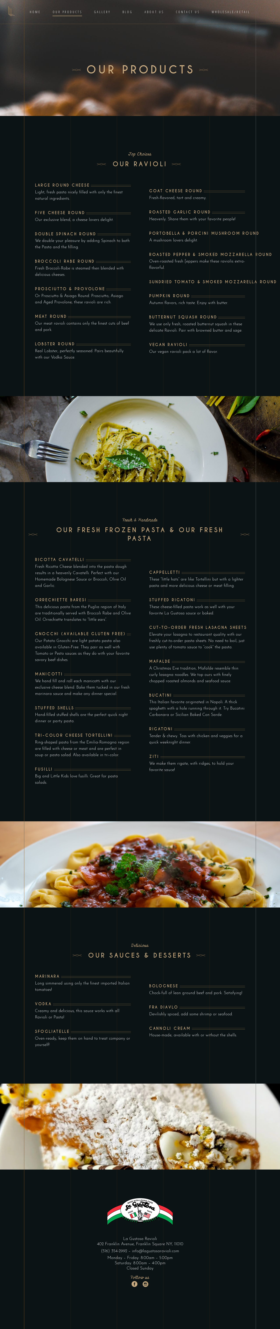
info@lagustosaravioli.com (155, 1251)
